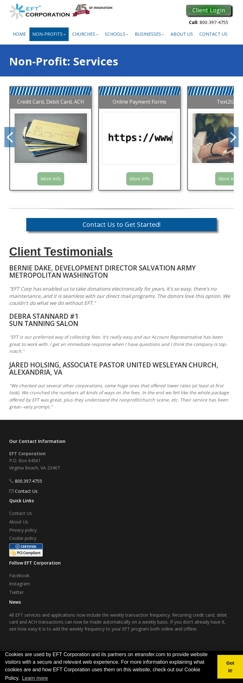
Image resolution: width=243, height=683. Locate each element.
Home (19, 34)
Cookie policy (22, 538)
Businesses (149, 34)
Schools (116, 34)
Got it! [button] (230, 667)
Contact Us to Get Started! (122, 224)
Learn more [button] (35, 678)
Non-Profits (49, 34)
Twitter (16, 592)
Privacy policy (23, 530)
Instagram (19, 584)
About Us (182, 34)
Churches (85, 34)
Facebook (19, 575)
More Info (50, 179)
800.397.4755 (28, 481)
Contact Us (213, 34)
